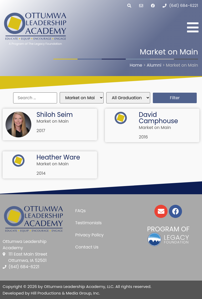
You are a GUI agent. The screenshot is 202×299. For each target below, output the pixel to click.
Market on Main (53, 121)
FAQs (80, 211)
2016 (143, 137)
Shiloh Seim (55, 114)
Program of (168, 229)
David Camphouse (158, 117)
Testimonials (88, 223)
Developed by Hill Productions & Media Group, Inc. (51, 293)
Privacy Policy (89, 235)
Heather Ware (58, 157)
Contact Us (86, 247)
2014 (41, 173)
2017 (41, 131)
